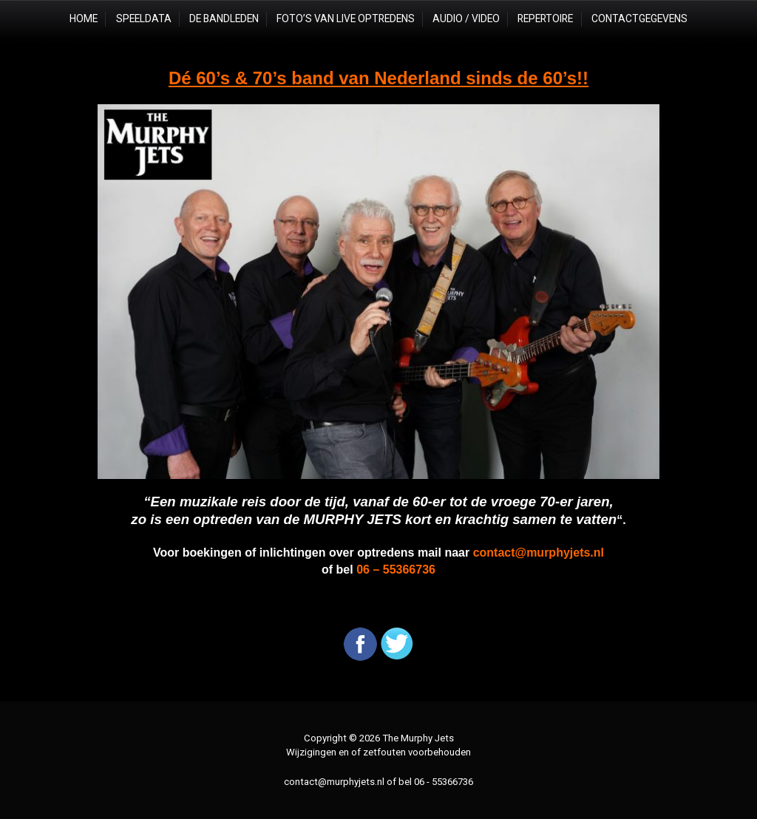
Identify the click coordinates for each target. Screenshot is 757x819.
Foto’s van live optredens (345, 18)
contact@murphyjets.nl (334, 781)
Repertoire (545, 18)
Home (83, 18)
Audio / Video (466, 18)
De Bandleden (224, 18)
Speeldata (144, 18)
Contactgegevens (639, 18)
